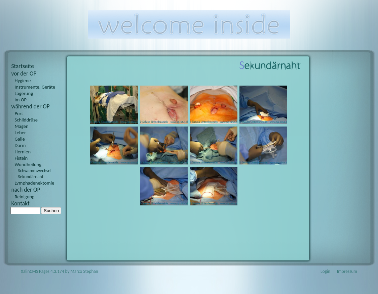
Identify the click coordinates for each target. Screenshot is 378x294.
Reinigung (25, 197)
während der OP (30, 106)
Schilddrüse (26, 120)
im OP (21, 100)
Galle (20, 139)
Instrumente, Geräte (35, 87)
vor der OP (24, 73)
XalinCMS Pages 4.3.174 (42, 271)
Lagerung (24, 93)
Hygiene (23, 81)
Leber (20, 133)
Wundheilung (28, 164)
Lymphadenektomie (34, 183)
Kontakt (20, 203)
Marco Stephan (84, 271)
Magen (22, 126)
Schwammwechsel (34, 171)
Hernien (23, 152)
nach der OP (25, 189)
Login (325, 271)
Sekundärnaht (30, 177)
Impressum (347, 271)
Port (19, 113)
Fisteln (21, 158)
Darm (20, 145)
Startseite (22, 66)
